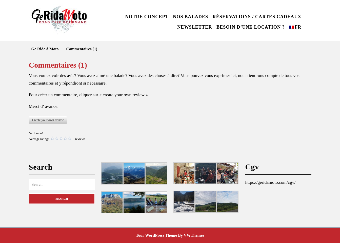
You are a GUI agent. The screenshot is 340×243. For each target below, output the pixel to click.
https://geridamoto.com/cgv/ (270, 182)
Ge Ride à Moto (45, 49)
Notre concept (147, 16)
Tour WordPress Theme (156, 235)
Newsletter (194, 27)
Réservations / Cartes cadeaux (257, 16)
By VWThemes (191, 235)
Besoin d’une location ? (250, 27)
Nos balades (190, 16)
